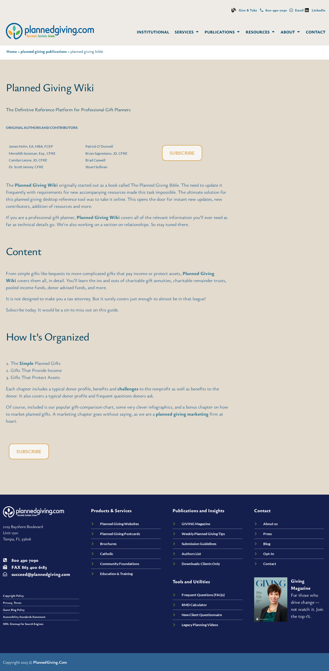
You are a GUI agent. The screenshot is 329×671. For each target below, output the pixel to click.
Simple (26, 363)
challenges (127, 388)
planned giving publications (44, 51)
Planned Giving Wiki (36, 185)
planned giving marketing (182, 414)
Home (11, 51)
